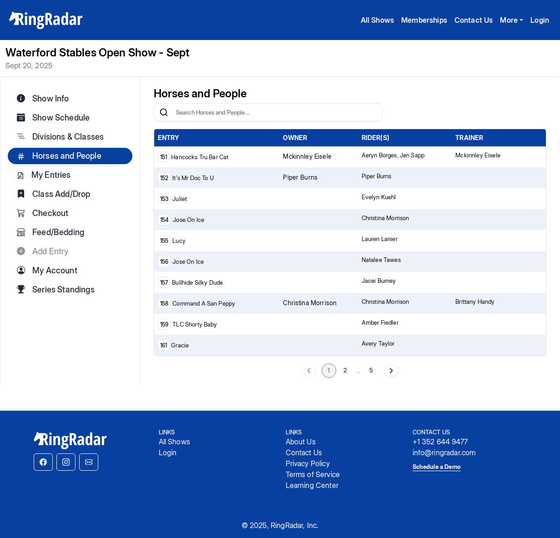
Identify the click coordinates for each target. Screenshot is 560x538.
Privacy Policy (308, 463)
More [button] (509, 20)
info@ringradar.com (444, 452)
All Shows (377, 20)
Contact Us (473, 20)
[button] (43, 462)
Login (539, 20)
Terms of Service (313, 474)
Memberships (424, 20)
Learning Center (312, 485)
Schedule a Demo (437, 466)
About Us (301, 441)
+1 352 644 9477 (440, 441)
